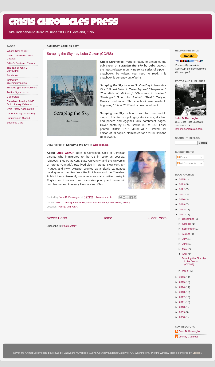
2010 (182, 307)
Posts (182, 157)
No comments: (105, 197)
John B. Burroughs (186, 118)
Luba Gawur (65, 152)
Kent (89, 202)
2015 (182, 282)
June (185, 243)
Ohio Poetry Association (20, 108)
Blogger (197, 352)
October (187, 223)
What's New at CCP (18, 51)
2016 (182, 277)
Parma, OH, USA (68, 206)
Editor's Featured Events (21, 63)
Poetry (126, 202)
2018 (182, 209)
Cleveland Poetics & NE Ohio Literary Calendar (20, 103)
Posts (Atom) (69, 225)
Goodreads (13, 96)
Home (107, 218)
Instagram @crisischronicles (17, 81)
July (184, 238)
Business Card (15, 122)
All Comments (186, 163)
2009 (182, 312)
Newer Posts (57, 218)
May (185, 249)
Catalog (67, 202)
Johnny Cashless (188, 336)
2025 (182, 179)
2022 (182, 189)
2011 (182, 302)
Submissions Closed (18, 118)
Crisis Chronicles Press (63, 23)
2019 (182, 204)
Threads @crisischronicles (22, 87)
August (186, 233)
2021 (182, 194)
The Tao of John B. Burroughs (17, 69)
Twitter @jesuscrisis (18, 92)
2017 (58, 202)
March (186, 270)
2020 (182, 199)
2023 (182, 184)
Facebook (12, 75)
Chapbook (79, 202)
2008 (182, 317)
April (185, 253)
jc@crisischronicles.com (188, 128)
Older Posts (157, 218)
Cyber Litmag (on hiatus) (21, 113)
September (188, 228)
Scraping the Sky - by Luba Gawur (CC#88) (80, 54)
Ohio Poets (114, 202)
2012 (182, 297)
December (188, 218)
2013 (182, 292)
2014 (182, 287)
